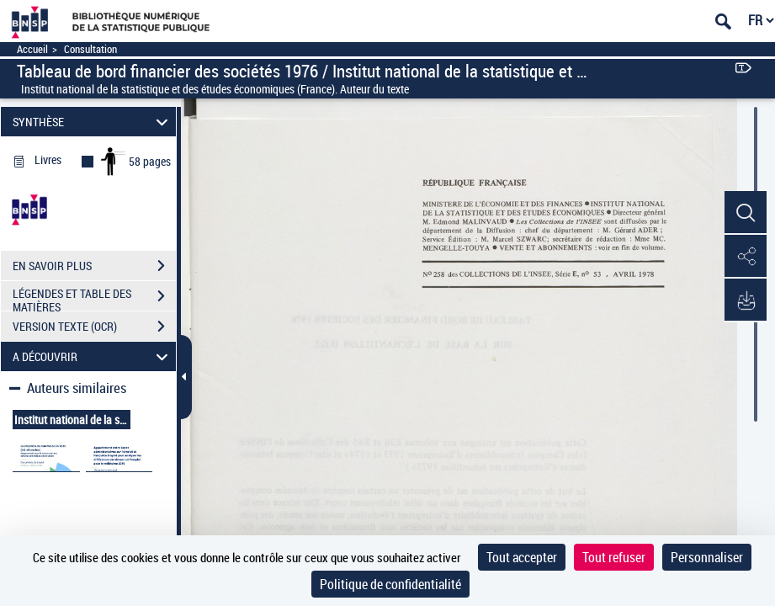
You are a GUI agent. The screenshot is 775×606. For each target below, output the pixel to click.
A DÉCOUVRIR (93, 356)
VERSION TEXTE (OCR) (94, 326)
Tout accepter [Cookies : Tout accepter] (521, 557)
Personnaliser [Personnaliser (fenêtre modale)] (707, 557)
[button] (746, 213)
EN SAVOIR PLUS (94, 266)
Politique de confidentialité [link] (390, 584)
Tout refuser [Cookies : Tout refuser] (613, 557)
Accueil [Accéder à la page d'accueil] (32, 49)
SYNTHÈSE (93, 121)
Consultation (90, 49)
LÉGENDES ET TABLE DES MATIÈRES (94, 297)
